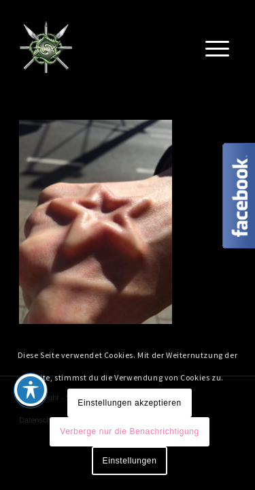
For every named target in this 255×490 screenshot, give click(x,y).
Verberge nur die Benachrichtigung (129, 431)
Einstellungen (130, 461)
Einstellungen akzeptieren (129, 403)
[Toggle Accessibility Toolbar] (30, 390)
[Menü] (217, 47)
